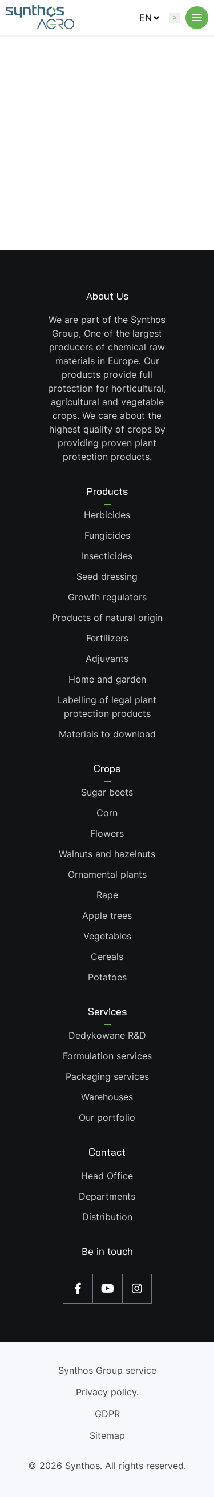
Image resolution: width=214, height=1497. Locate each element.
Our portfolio (107, 1117)
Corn (107, 812)
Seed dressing (107, 576)
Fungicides (107, 535)
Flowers (107, 833)
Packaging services (107, 1076)
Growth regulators (107, 597)
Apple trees (107, 915)
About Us (107, 296)
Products (107, 491)
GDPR (107, 1413)
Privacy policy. (107, 1392)
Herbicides (107, 514)
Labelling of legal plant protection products (107, 706)
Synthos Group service (107, 1370)
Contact (107, 1152)
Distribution (107, 1216)
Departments (107, 1196)
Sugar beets (107, 792)
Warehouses (107, 1097)
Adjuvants (107, 658)
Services (107, 1012)
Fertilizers (107, 638)
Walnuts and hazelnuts (107, 854)
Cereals (107, 956)
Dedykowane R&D (107, 1035)
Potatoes (107, 977)
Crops (107, 768)
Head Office (107, 1175)
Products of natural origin (107, 617)
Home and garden (107, 679)
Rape (107, 895)
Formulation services (107, 1056)
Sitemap (107, 1435)
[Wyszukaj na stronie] (174, 18)
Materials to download (107, 734)
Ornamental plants (107, 874)
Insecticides (107, 556)
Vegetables (107, 936)
